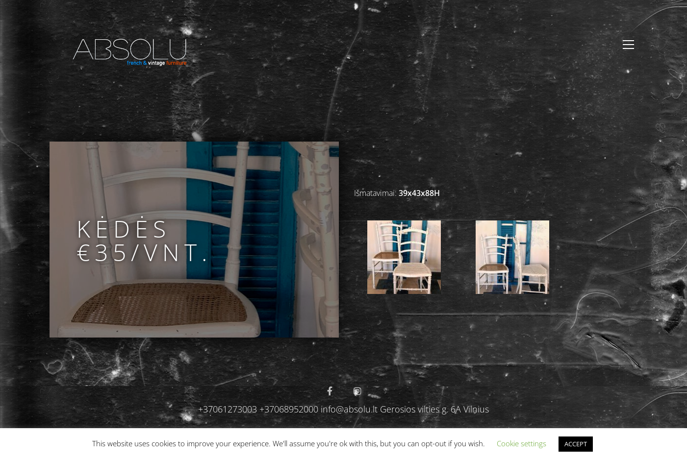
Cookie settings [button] (521, 443)
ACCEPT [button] (575, 443)
